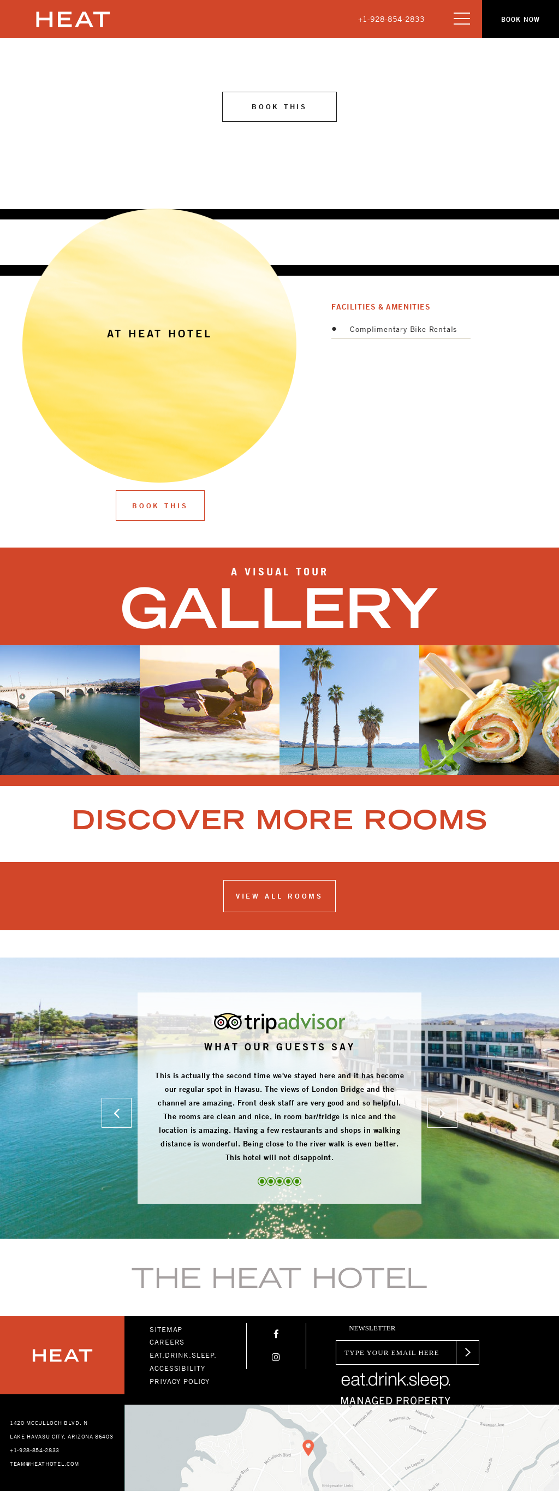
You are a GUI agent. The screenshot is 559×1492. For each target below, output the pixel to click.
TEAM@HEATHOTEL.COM (44, 1464)
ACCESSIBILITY (177, 1369)
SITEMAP (166, 1329)
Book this (279, 107)
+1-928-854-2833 (391, 18)
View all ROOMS (280, 897)
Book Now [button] (517, 19)
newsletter (372, 1329)
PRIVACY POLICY (180, 1381)
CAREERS (167, 1343)
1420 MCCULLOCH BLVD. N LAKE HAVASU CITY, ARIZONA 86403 (61, 1430)
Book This (160, 506)
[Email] (392, 1353)
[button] (518, 19)
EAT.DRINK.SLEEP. (183, 1356)
